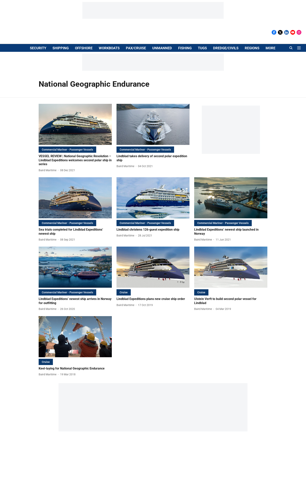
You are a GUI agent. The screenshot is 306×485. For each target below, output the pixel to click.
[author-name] (48, 170)
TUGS (202, 48)
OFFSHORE (84, 48)
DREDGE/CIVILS (225, 48)
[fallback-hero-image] (75, 124)
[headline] (75, 160)
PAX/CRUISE (136, 48)
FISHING (185, 48)
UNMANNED (162, 48)
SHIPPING (60, 48)
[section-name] (67, 149)
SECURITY (38, 48)
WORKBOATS (109, 48)
